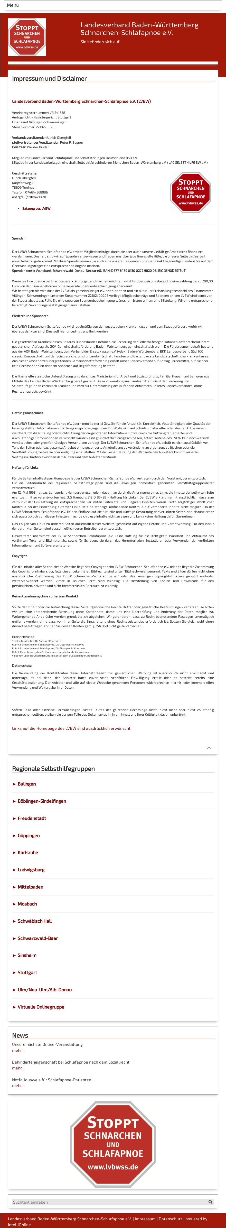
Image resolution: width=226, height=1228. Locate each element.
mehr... (18, 1050)
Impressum (145, 1218)
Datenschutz (170, 1218)
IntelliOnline (19, 1224)
